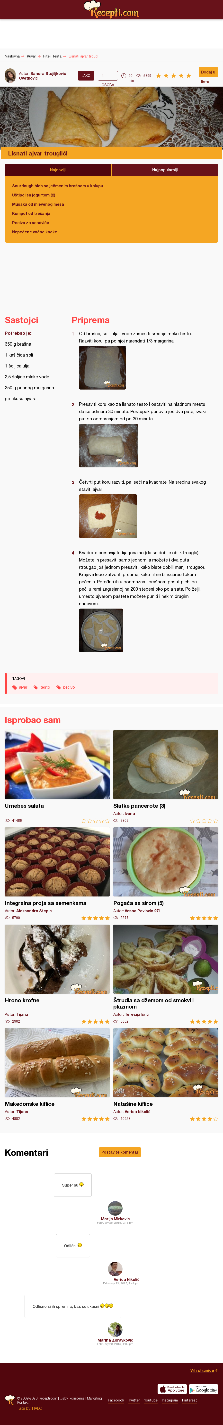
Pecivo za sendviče (30, 222)
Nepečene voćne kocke (34, 231)
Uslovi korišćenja (72, 1398)
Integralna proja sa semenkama (57, 873)
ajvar (23, 687)
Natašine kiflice (165, 1074)
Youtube (151, 1400)
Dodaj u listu (208, 73)
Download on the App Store (172, 1389)
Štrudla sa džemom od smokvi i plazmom (165, 974)
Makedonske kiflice (57, 1074)
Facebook (116, 1400)
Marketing (94, 1398)
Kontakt (22, 1402)
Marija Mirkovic (115, 1218)
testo (45, 687)
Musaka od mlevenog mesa (38, 204)
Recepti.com (112, 9)
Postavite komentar (119, 1152)
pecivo (69, 687)
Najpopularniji (165, 169)
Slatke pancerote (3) (165, 776)
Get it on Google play (203, 1389)
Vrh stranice (202, 1370)
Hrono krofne (57, 974)
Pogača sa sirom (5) (165, 873)
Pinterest (189, 1400)
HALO (37, 1408)
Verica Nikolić (127, 1279)
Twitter (134, 1400)
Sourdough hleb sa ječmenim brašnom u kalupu (57, 185)
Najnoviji (58, 169)
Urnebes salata (57, 776)
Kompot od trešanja (31, 213)
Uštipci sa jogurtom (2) (33, 195)
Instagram (170, 1400)
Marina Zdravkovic (115, 1340)
